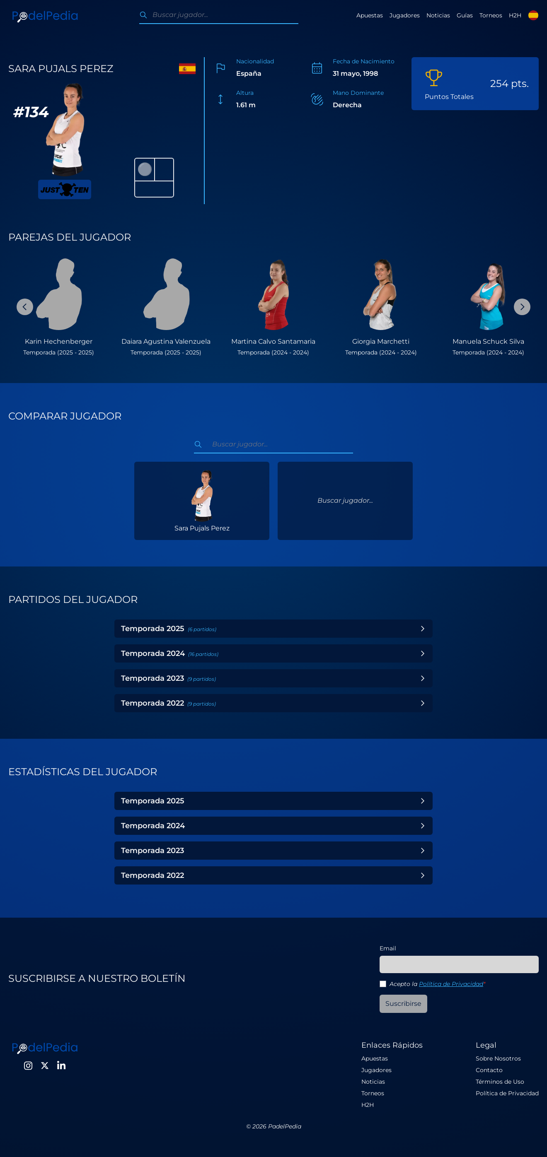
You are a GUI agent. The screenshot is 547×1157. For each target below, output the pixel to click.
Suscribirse (403, 1004)
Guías (465, 15)
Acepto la (437, 984)
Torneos (490, 15)
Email (388, 948)
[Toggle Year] (422, 628)
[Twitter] (45, 1065)
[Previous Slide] (25, 307)
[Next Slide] (522, 307)
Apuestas (369, 15)
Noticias (438, 15)
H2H (515, 15)
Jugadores (405, 15)
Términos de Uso (500, 1081)
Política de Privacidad (451, 984)
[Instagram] (28, 1065)
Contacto (489, 1070)
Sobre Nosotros (498, 1058)
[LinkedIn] (61, 1065)
